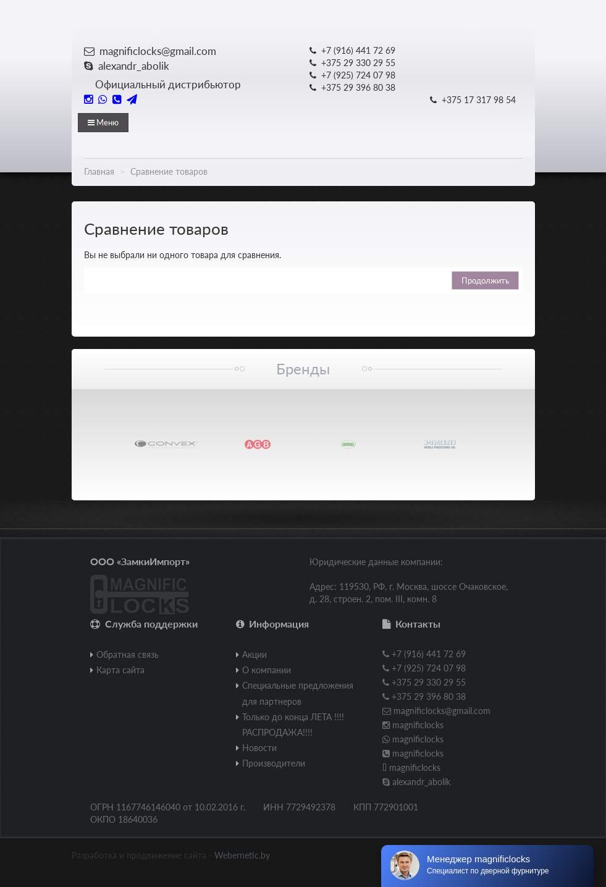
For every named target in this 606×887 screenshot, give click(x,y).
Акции (254, 654)
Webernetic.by (242, 855)
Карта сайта (120, 670)
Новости (259, 747)
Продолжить (485, 280)
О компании (266, 670)
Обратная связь (127, 654)
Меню (103, 122)
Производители (273, 763)
